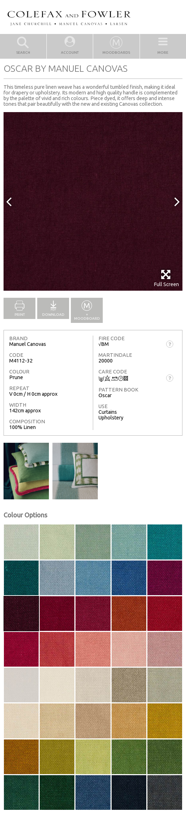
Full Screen (166, 278)
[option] (93, 201)
